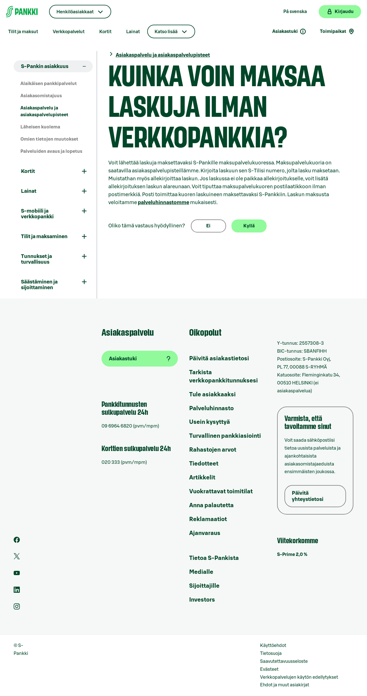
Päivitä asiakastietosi (219, 358)
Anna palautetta (211, 505)
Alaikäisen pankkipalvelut (48, 83)
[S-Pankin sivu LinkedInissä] (17, 591)
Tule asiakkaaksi (212, 394)
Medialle (201, 572)
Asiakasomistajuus (41, 96)
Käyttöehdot (273, 645)
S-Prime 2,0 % (292, 554)
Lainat (133, 31)
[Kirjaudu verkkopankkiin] (340, 11)
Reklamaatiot (208, 519)
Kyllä (249, 226)
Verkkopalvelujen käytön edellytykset (299, 677)
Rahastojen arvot (212, 450)
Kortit (105, 31)
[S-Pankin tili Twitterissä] (17, 558)
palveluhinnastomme (163, 202)
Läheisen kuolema (40, 127)
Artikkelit (202, 478)
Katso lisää (166, 31)
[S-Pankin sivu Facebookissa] (17, 541)
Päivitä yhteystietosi (307, 496)
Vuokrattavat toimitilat (221, 491)
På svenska (295, 11)
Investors (202, 600)
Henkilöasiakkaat (75, 12)
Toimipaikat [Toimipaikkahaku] (337, 31)
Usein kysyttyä (209, 422)
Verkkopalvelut (69, 31)
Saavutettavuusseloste (284, 661)
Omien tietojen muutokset (49, 139)
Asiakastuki (289, 31)
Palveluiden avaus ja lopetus (51, 151)
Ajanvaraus (204, 533)
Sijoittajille (204, 586)
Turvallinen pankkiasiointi (225, 436)
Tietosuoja (271, 653)
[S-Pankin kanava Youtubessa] (17, 574)
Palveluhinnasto (211, 408)
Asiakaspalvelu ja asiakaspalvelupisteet (44, 111)
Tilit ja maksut (23, 31)
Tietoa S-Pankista (214, 558)
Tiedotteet (203, 464)
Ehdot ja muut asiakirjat (284, 685)
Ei (208, 226)
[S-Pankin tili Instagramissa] (17, 608)
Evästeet (269, 669)
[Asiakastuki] (140, 359)
